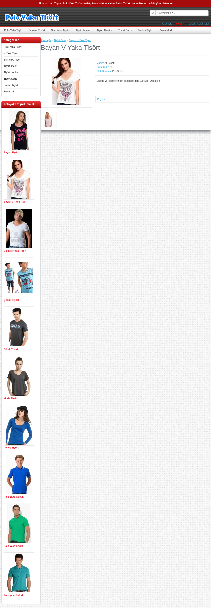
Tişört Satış (125, 30)
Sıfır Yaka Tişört (60, 30)
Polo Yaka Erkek (13, 546)
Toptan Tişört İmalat (198, 23)
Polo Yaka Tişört (13, 30)
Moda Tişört (11, 398)
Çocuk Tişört (11, 300)
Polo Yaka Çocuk (14, 496)
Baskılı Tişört (145, 30)
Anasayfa (167, 23)
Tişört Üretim (104, 30)
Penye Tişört (11, 447)
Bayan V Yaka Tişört (15, 201)
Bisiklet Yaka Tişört (15, 250)
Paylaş (101, 99)
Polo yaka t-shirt (13, 595)
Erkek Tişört (11, 349)
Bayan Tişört (11, 152)
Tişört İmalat (83, 30)
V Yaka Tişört (37, 30)
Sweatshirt (165, 30)
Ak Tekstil (109, 63)
